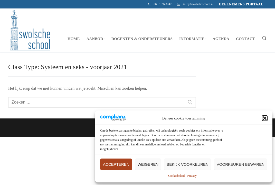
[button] (264, 118)
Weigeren (148, 164)
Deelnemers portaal (241, 4)
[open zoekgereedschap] (264, 38)
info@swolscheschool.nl (194, 4)
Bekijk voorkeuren (187, 164)
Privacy (192, 176)
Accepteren (116, 164)
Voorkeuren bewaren (240, 164)
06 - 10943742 (159, 4)
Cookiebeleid (176, 176)
